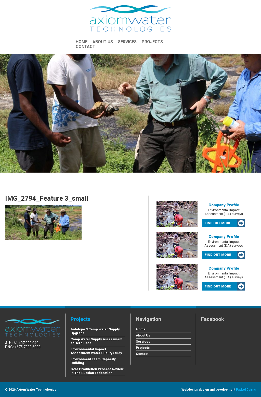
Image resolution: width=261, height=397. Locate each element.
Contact (85, 46)
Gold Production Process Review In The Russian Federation (97, 371)
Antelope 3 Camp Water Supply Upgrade (95, 331)
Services (127, 41)
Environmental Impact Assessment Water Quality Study (96, 351)
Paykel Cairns (246, 389)
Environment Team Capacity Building (93, 361)
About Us (103, 41)
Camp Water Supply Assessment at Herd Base (96, 341)
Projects (152, 41)
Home (81, 41)
